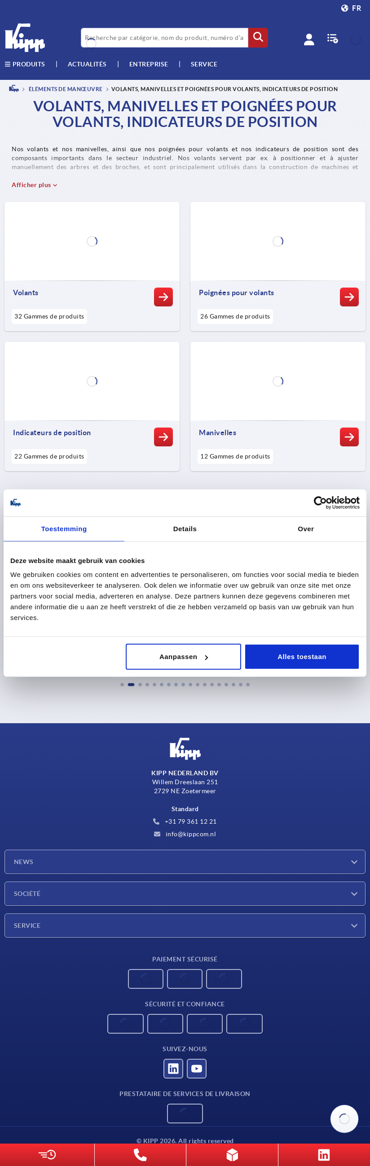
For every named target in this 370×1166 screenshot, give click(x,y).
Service (27, 925)
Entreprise (148, 64)
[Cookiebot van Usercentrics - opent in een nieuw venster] (320, 502)
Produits (24, 64)
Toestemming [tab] (64, 528)
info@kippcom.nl (185, 834)
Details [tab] (185, 528)
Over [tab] (306, 528)
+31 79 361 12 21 (185, 821)
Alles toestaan (302, 656)
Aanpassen (183, 656)
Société (27, 893)
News (24, 861)
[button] (122, 684)
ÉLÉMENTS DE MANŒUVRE (65, 89)
